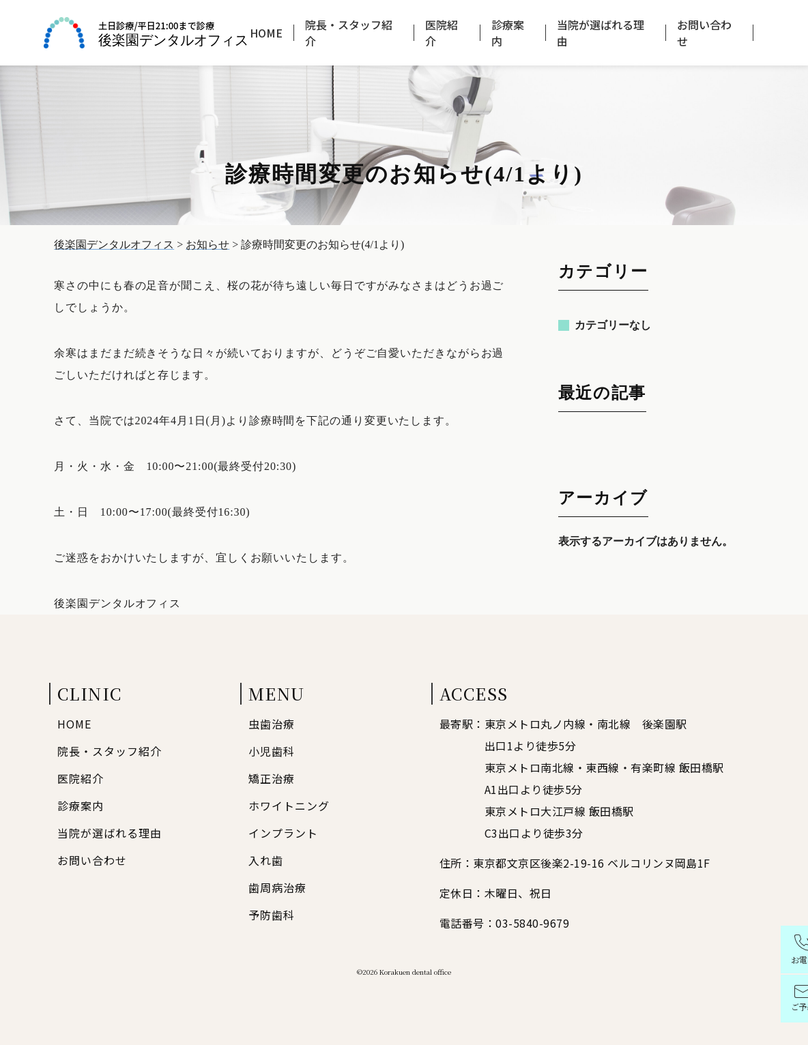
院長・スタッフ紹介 (348, 32)
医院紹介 (441, 32)
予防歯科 (271, 915)
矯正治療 (271, 778)
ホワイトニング (289, 805)
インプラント (283, 833)
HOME (266, 33)
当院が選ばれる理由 (600, 32)
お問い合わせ (704, 32)
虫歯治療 (271, 724)
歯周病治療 (277, 887)
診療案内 (507, 32)
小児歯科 (271, 751)
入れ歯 (265, 860)
